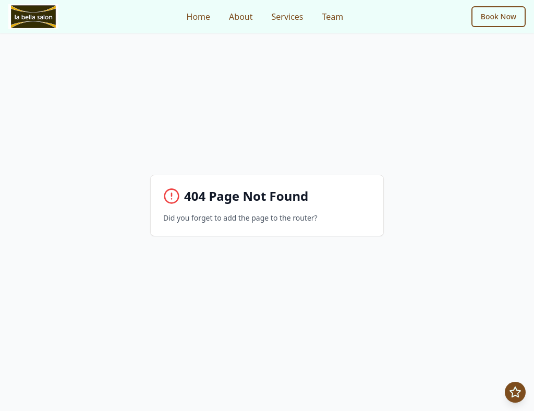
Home (199, 16)
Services (287, 16)
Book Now (498, 16)
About (240, 16)
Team (333, 16)
